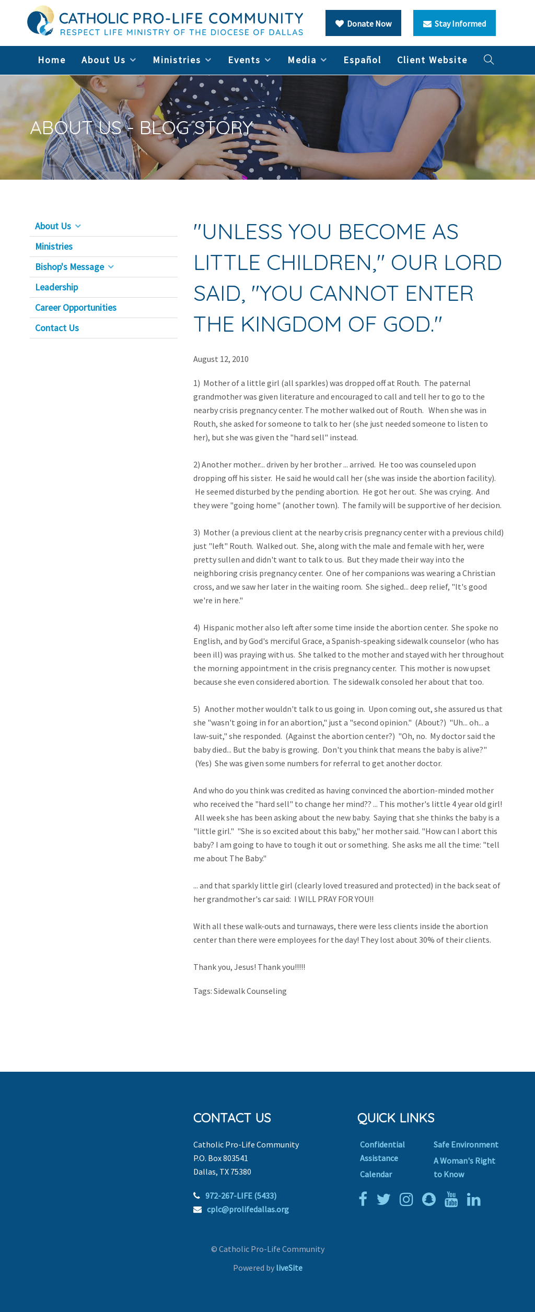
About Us (104, 60)
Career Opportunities (76, 307)
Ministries (177, 60)
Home (52, 60)
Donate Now (363, 23)
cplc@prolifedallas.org (248, 1209)
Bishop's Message (69, 267)
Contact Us (57, 328)
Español (362, 60)
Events (244, 60)
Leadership (56, 287)
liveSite (289, 1267)
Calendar (376, 1174)
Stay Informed (454, 23)
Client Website (432, 60)
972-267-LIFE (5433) (240, 1195)
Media (302, 60)
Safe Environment (466, 1144)
